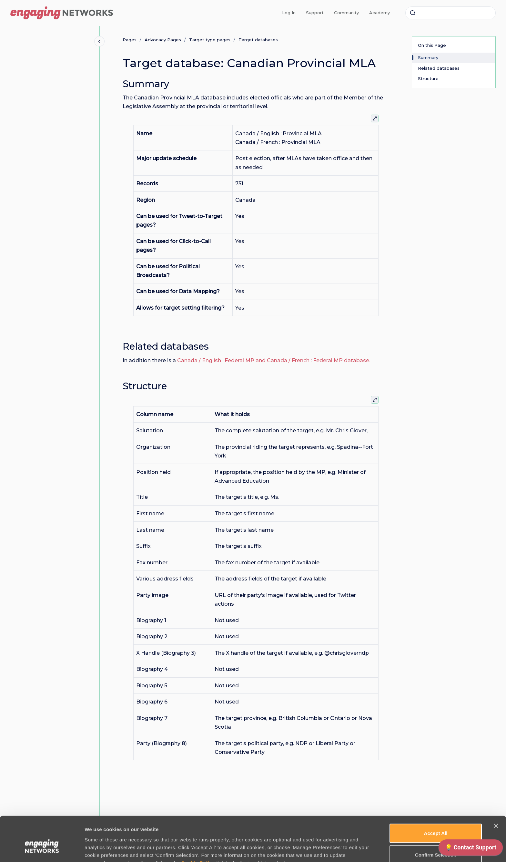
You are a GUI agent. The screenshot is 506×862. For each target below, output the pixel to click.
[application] (470, 849)
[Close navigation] (99, 41)
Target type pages (209, 39)
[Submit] (413, 13)
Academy (379, 12)
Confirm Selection (435, 820)
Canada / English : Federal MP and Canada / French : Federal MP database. (273, 360)
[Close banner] (496, 791)
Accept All (436, 799)
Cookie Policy (198, 828)
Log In (289, 12)
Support (315, 12)
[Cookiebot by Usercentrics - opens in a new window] (42, 849)
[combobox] (450, 13)
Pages (130, 39)
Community (346, 12)
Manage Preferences (347, 849)
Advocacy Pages (163, 39)
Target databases (258, 39)
